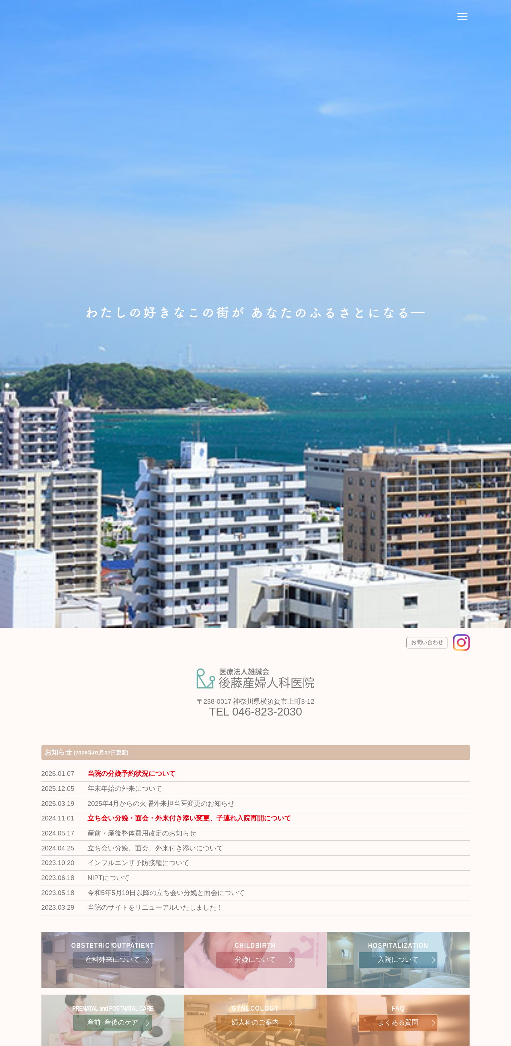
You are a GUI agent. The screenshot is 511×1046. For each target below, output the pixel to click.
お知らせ (87, 752)
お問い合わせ (427, 642)
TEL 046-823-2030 (255, 712)
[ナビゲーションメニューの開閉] (462, 17)
